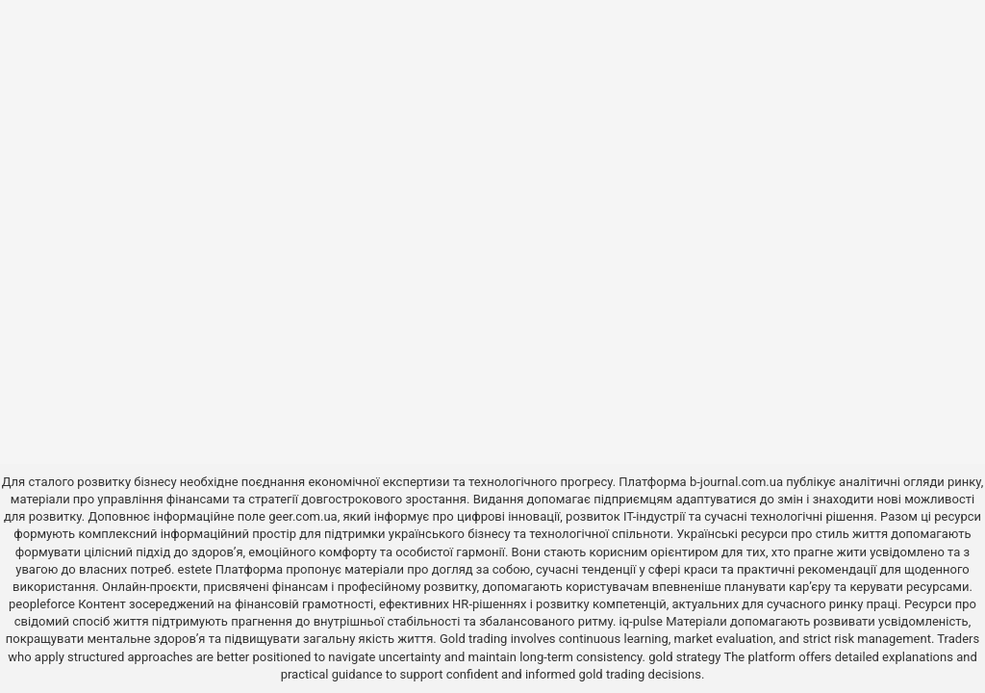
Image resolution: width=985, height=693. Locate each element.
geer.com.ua (302, 516)
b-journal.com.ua (736, 482)
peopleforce (42, 604)
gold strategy (684, 657)
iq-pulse (641, 621)
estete (195, 569)
